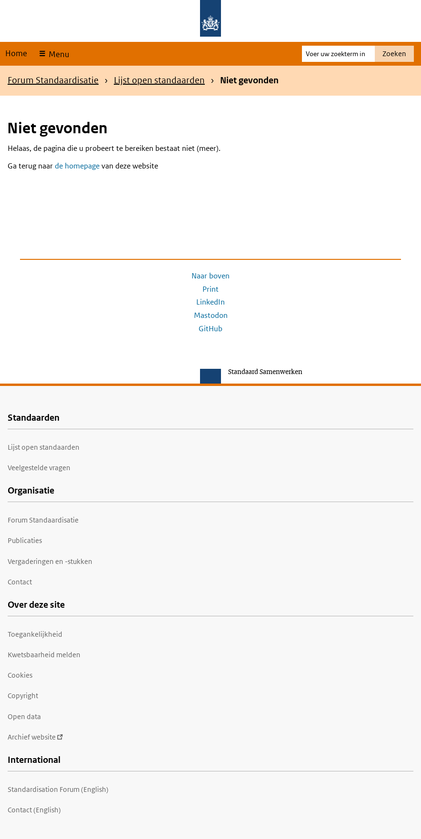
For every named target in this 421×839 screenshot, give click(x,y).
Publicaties (25, 540)
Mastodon (211, 315)
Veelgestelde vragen (39, 467)
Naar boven (210, 276)
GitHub (210, 329)
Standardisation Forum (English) (58, 789)
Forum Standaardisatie (53, 80)
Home (16, 53)
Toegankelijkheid (35, 634)
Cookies (20, 675)
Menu (58, 54)
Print (210, 289)
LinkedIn (210, 302)
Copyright (23, 695)
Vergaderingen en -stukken (50, 561)
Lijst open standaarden (159, 80)
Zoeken (394, 53)
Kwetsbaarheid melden (44, 654)
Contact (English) (34, 809)
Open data (24, 716)
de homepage (77, 166)
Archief (35, 736)
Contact (20, 581)
